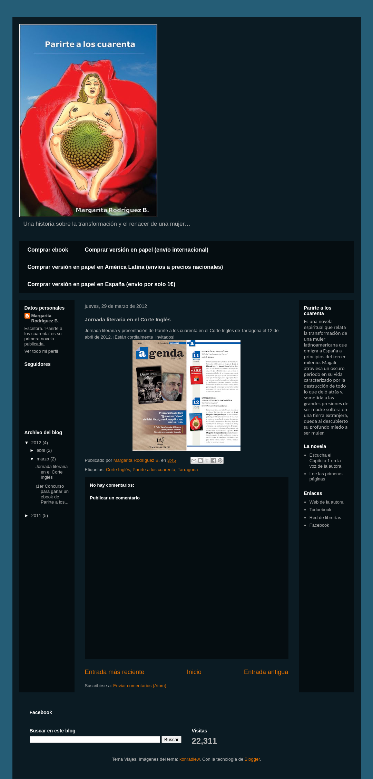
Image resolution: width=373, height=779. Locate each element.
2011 (37, 515)
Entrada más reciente (115, 672)
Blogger (252, 759)
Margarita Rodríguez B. (45, 318)
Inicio (194, 672)
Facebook (319, 525)
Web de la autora (327, 502)
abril (41, 450)
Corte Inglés (118, 469)
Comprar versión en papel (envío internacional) (146, 250)
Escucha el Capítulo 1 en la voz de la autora (326, 460)
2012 (37, 442)
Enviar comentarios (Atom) (139, 685)
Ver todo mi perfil (41, 351)
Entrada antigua (266, 672)
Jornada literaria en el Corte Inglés (52, 472)
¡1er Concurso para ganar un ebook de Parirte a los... (52, 494)
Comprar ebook (48, 250)
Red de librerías (325, 517)
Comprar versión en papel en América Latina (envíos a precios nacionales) (125, 267)
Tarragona (188, 469)
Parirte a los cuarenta (153, 469)
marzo (43, 458)
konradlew (189, 759)
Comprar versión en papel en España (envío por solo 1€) (102, 284)
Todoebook (321, 509)
